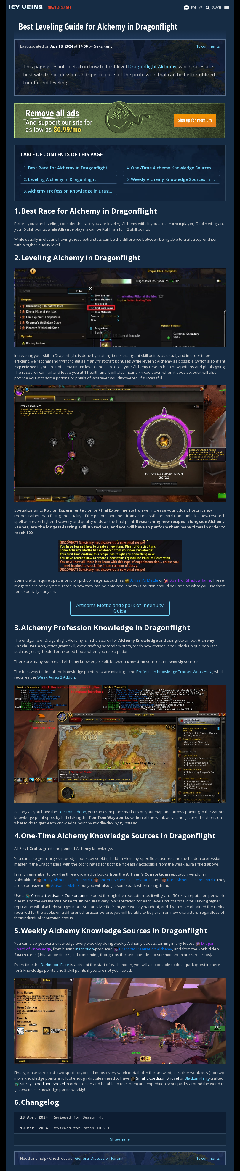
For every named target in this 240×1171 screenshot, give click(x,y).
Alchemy (167, 66)
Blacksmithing (197, 1078)
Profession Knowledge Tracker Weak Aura (174, 671)
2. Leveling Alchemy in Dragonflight (59, 179)
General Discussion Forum (98, 1158)
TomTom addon (72, 811)
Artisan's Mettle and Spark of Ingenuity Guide (120, 608)
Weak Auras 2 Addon (56, 677)
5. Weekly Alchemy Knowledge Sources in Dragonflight (171, 179)
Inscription (84, 949)
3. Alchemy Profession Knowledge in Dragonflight (68, 191)
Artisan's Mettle (144, 580)
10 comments (208, 46)
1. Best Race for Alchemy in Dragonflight (65, 168)
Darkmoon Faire (55, 964)
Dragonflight (142, 66)
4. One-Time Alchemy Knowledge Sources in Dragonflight (171, 168)
